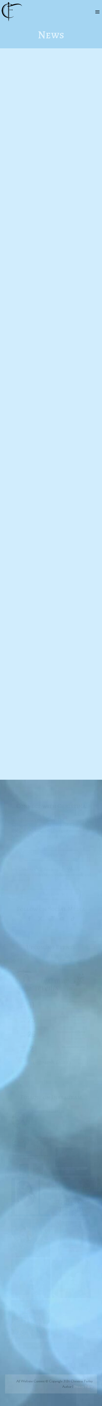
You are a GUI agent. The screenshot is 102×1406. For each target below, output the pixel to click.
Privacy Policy (83, 1386)
